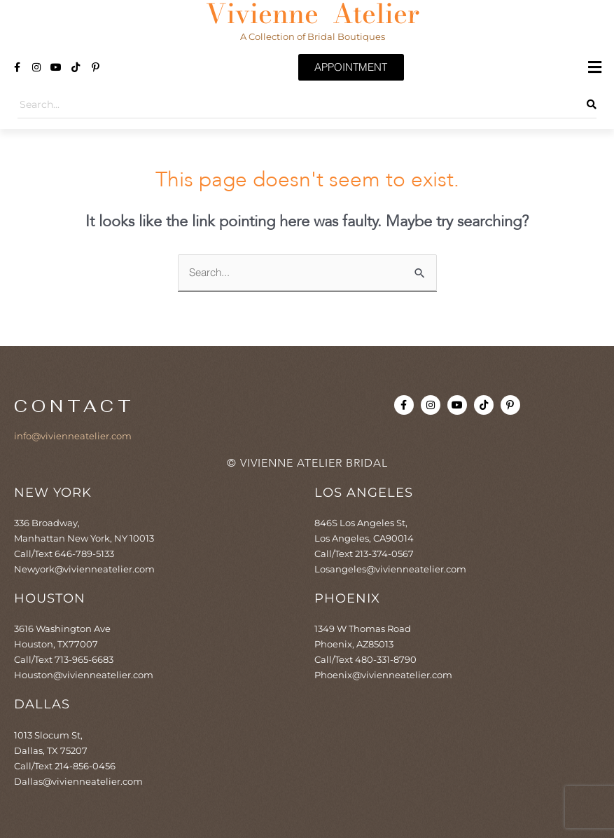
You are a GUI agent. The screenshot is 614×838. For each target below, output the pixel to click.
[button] (595, 67)
